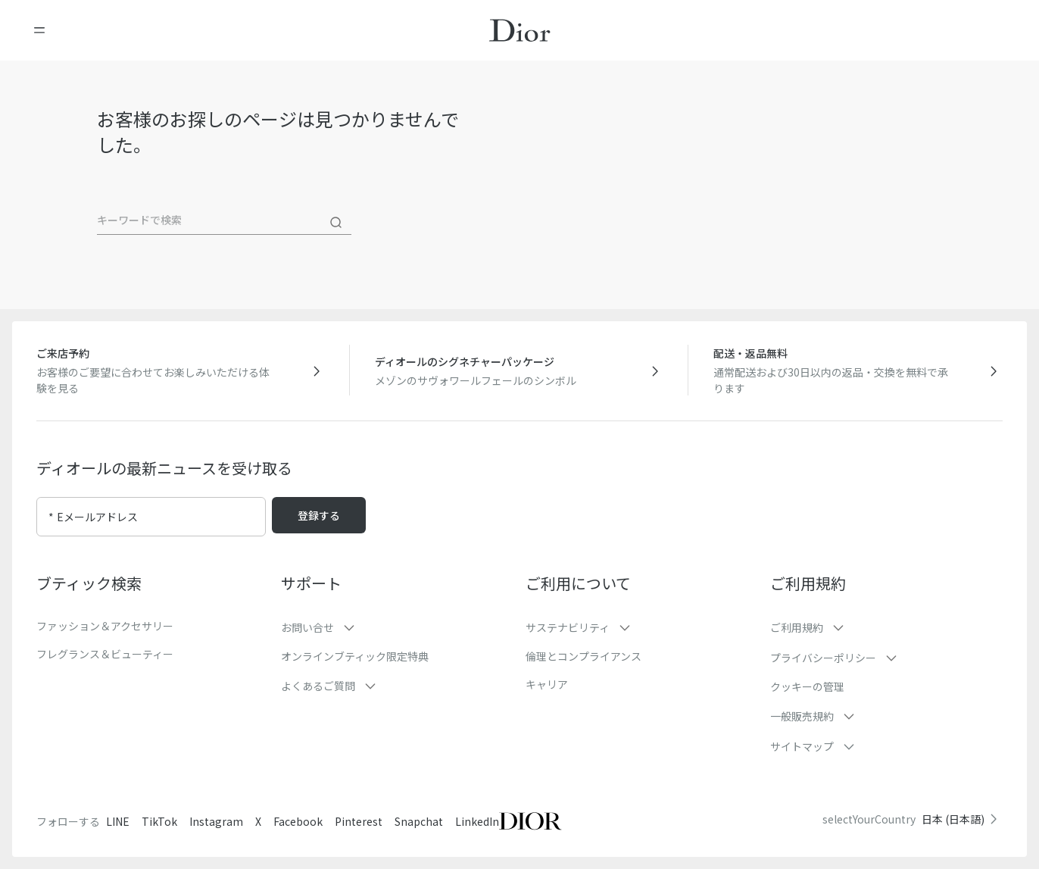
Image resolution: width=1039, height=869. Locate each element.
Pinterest (358, 821)
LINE (117, 821)
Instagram (216, 821)
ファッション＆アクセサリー (104, 625)
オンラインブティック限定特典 (355, 656)
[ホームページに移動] (519, 30)
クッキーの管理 (807, 686)
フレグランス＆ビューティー (104, 653)
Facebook (298, 821)
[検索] (336, 223)
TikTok (159, 821)
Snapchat (419, 821)
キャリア (547, 684)
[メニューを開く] (39, 30)
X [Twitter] (258, 821)
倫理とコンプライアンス (583, 656)
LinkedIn (477, 821)
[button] (397, 627)
